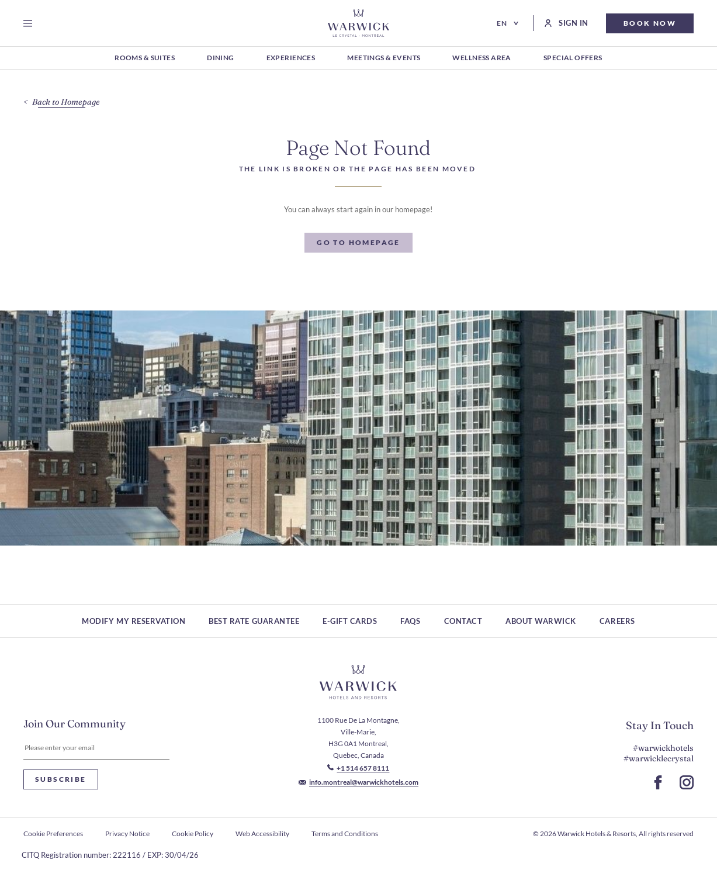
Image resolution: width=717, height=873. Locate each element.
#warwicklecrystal (659, 758)
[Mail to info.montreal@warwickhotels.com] (358, 782)
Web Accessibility (262, 833)
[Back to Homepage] (61, 102)
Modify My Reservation (133, 621)
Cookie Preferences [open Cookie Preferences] (53, 833)
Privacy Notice (127, 833)
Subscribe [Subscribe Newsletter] (60, 779)
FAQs (410, 621)
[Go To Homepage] (358, 243)
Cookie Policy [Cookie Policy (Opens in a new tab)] (192, 833)
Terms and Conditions (344, 833)
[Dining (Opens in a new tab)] (220, 58)
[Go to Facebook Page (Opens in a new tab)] (658, 782)
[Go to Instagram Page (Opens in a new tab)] (687, 782)
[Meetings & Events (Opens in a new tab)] (383, 58)
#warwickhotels (663, 748)
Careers (617, 621)
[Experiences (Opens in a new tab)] (291, 58)
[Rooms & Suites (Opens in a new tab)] (145, 58)
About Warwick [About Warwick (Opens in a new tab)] (540, 621)
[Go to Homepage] (358, 23)
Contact (463, 621)
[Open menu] (30, 23)
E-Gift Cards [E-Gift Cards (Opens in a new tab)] (350, 621)
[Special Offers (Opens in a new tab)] (572, 58)
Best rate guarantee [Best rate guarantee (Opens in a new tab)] (254, 621)
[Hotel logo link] (358, 682)
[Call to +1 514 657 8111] (358, 768)
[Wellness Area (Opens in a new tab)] (481, 58)
